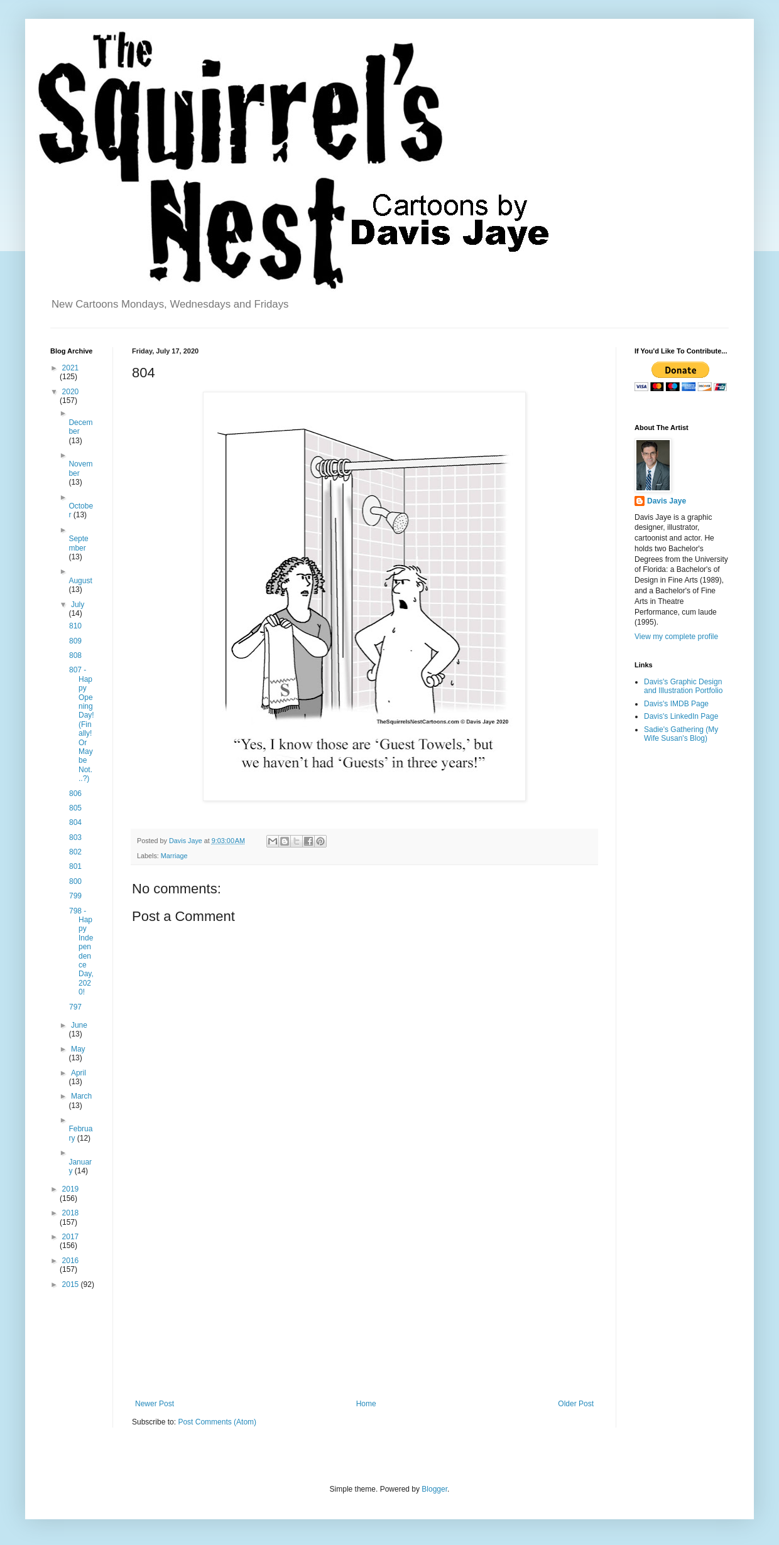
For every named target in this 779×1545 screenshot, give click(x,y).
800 (75, 881)
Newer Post (154, 1403)
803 (75, 837)
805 (75, 808)
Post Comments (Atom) (217, 1422)
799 (75, 895)
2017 (70, 1236)
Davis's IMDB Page (676, 703)
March (81, 1096)
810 (75, 626)
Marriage (174, 855)
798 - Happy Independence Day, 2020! (81, 952)
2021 (70, 367)
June (79, 1025)
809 (75, 641)
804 (75, 822)
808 (75, 655)
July (77, 604)
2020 (70, 391)
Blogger (434, 1489)
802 (75, 852)
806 (75, 793)
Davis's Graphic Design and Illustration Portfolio (683, 686)
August (80, 580)
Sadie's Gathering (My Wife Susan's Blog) (681, 734)
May (78, 1049)
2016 (70, 1260)
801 (75, 866)
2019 (70, 1189)
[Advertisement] (364, 1296)
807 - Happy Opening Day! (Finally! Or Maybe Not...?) (81, 724)
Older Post (576, 1403)
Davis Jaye (666, 501)
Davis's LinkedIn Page (681, 716)
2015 (71, 1284)
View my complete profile (676, 636)
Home (366, 1403)
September (78, 543)
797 (75, 1007)
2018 (70, 1213)
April (78, 1073)
